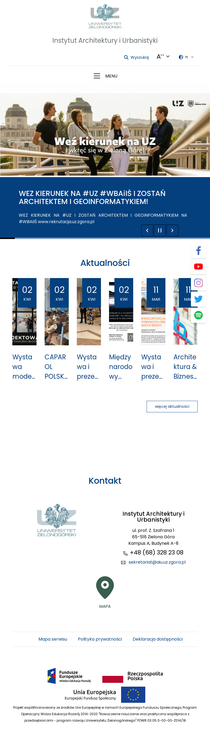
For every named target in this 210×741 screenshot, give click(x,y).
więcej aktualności (172, 406)
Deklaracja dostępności (158, 639)
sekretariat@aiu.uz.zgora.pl (157, 562)
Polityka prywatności (100, 639)
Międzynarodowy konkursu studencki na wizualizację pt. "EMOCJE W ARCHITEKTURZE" (121, 367)
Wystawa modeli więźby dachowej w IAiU (23, 367)
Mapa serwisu (52, 639)
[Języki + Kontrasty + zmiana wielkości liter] (163, 56)
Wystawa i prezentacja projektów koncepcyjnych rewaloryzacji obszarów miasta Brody (89, 367)
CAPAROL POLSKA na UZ (56, 367)
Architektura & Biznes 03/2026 (185, 367)
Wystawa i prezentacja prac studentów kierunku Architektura (153, 367)
